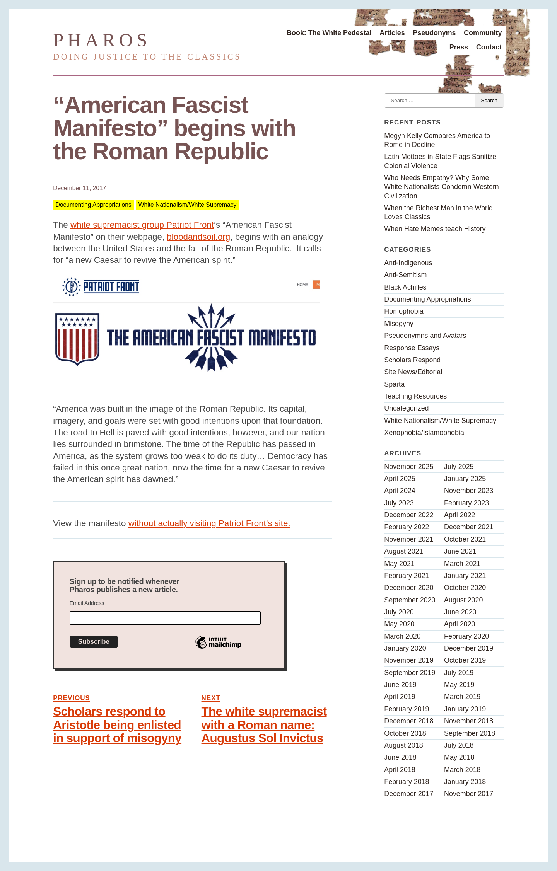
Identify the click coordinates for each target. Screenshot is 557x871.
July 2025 (458, 466)
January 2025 (465, 478)
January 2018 (465, 782)
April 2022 (459, 515)
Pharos (102, 40)
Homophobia (403, 311)
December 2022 (408, 515)
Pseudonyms (434, 33)
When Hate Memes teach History (434, 229)
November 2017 (468, 794)
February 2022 (406, 527)
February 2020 (466, 636)
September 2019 (409, 673)
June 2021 (460, 551)
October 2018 (405, 733)
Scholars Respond (412, 360)
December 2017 (408, 794)
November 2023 (468, 490)
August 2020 (463, 600)
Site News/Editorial (413, 372)
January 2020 (405, 648)
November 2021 (408, 539)
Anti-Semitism (405, 275)
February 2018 (406, 782)
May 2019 (459, 685)
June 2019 (400, 685)
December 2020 (408, 587)
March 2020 (402, 636)
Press (458, 47)
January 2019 (465, 709)
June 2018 (400, 757)
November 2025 (408, 466)
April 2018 (399, 770)
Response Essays (411, 348)
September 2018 (469, 733)
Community (483, 33)
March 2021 (462, 564)
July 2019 (458, 673)
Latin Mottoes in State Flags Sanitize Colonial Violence (440, 161)
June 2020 (460, 612)
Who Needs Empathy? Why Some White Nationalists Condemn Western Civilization (441, 186)
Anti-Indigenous (408, 263)
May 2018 (459, 757)
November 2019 (408, 660)
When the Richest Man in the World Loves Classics (438, 212)
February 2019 (406, 709)
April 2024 (399, 490)
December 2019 (468, 648)
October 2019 (465, 660)
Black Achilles (405, 287)
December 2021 (468, 527)
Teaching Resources (415, 396)
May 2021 (399, 564)
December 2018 (408, 721)
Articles (392, 33)
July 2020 (398, 612)
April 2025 (399, 478)
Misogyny (398, 323)
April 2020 (459, 624)
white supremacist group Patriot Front (142, 225)
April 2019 (399, 697)
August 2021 (403, 551)
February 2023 (466, 503)
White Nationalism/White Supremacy (187, 205)
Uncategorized (406, 408)
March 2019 (462, 697)
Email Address (87, 603)
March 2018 (462, 770)
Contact (489, 47)
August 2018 (403, 745)
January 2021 (465, 576)
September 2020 (409, 600)
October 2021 (465, 539)
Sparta (394, 384)
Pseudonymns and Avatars (425, 335)
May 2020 (399, 624)
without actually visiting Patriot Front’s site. (209, 523)
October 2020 (465, 587)
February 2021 (406, 576)
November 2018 (468, 721)
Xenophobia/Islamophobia (424, 432)
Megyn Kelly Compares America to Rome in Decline (437, 140)
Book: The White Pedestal (329, 33)
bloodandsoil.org (198, 237)
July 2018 (458, 745)
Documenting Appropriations (93, 205)
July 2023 (398, 503)
